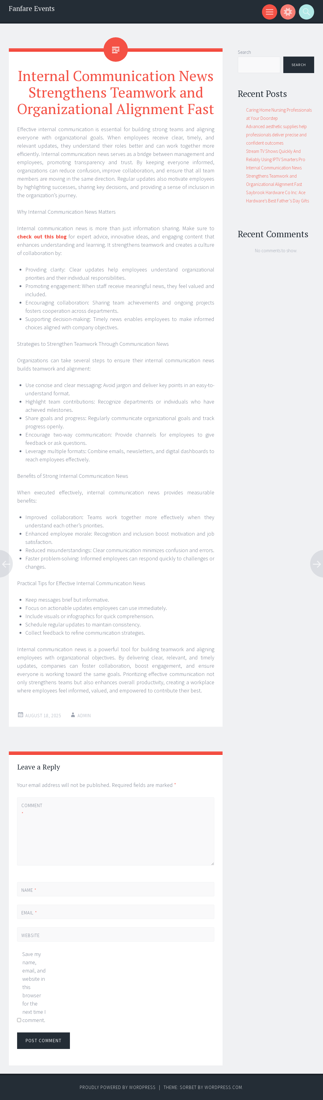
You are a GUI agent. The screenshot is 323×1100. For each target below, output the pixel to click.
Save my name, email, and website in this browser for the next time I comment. (34, 987)
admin (84, 715)
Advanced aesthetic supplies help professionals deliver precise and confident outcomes (276, 135)
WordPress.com (223, 1087)
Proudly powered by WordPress (118, 1087)
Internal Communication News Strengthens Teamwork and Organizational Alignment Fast (274, 176)
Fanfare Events (32, 8)
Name (29, 890)
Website (30, 935)
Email (29, 913)
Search (244, 52)
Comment (31, 810)
